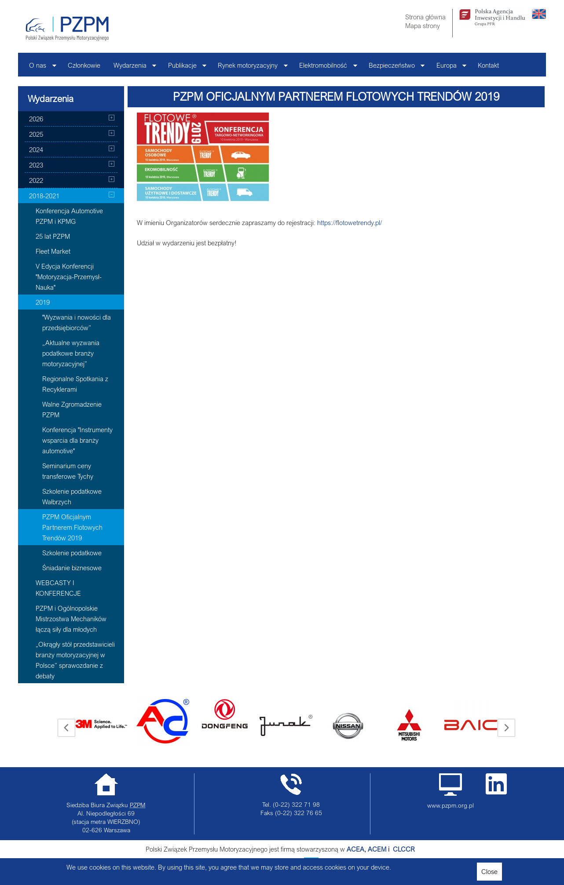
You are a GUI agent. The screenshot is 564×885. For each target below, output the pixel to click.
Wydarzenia (132, 67)
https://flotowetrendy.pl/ (349, 222)
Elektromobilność (325, 67)
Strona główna (425, 17)
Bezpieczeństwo (393, 67)
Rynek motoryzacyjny (249, 67)
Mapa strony (422, 25)
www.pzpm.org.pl (450, 805)
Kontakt (488, 65)
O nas (39, 67)
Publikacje (184, 67)
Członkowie (84, 65)
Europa (448, 67)
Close (489, 871)
